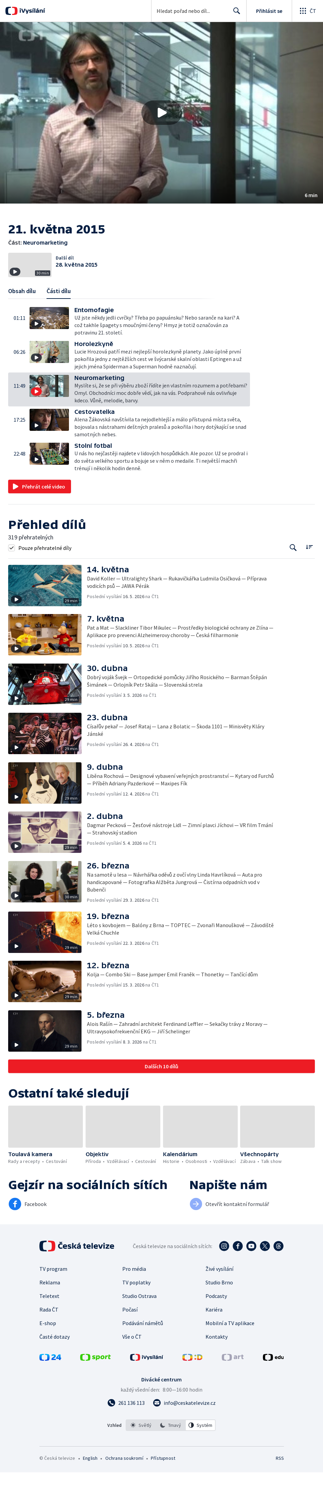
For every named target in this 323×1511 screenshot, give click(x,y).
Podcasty (216, 1334)
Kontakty (216, 1375)
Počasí (130, 1348)
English (90, 1497)
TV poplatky (136, 1321)
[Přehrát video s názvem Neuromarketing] (161, 112)
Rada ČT (48, 1348)
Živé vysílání (219, 1307)
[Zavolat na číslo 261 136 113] (126, 1441)
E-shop (47, 1361)
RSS (280, 1497)
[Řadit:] (309, 585)
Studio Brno (219, 1321)
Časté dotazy (54, 1375)
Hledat (235, 13)
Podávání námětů (142, 1361)
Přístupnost (163, 1497)
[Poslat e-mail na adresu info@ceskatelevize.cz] (184, 1441)
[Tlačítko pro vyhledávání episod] (293, 586)
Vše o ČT (132, 1375)
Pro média (134, 1307)
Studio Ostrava (139, 1334)
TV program (53, 1307)
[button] (161, 113)
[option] (141, 1464)
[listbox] (171, 1464)
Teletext (49, 1334)
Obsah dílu (22, 329)
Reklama (49, 1321)
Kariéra (213, 1348)
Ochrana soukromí (124, 1497)
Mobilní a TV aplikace (229, 1361)
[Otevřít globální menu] (307, 11)
